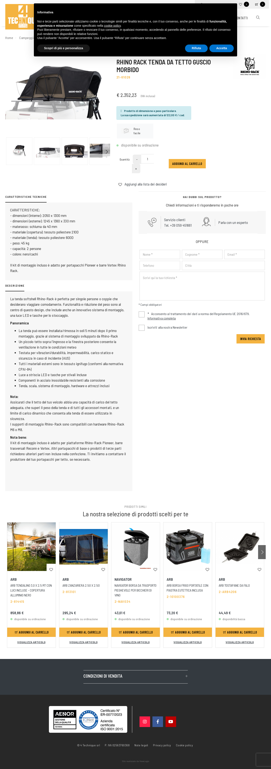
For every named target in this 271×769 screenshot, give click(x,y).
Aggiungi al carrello (187, 164)
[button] (106, 151)
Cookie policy (184, 744)
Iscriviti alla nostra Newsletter (167, 327)
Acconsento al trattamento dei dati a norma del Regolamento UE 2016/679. (194, 316)
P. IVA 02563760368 (117, 745)
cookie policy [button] (112, 25)
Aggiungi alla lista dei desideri (142, 184)
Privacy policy (162, 744)
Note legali (141, 745)
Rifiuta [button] (196, 48)
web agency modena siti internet (135, 761)
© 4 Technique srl (88, 745)
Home (9, 38)
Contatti (241, 18)
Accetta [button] (221, 48)
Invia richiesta (250, 339)
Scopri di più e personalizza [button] (63, 48)
